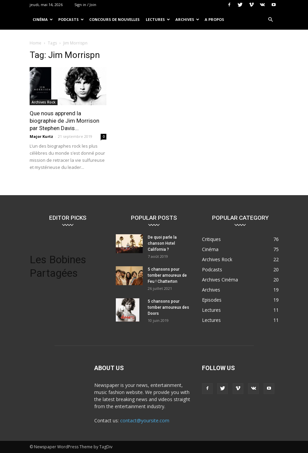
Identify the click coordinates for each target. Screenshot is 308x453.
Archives (187, 19)
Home (35, 43)
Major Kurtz (41, 136)
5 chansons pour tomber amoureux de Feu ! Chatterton (167, 275)
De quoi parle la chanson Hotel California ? (162, 243)
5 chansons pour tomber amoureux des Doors (168, 307)
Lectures (158, 19)
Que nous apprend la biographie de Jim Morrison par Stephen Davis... (64, 120)
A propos (214, 19)
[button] (271, 20)
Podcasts (71, 19)
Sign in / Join (85, 4)
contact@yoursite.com (144, 420)
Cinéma (43, 19)
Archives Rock (44, 102)
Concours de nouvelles (114, 19)
